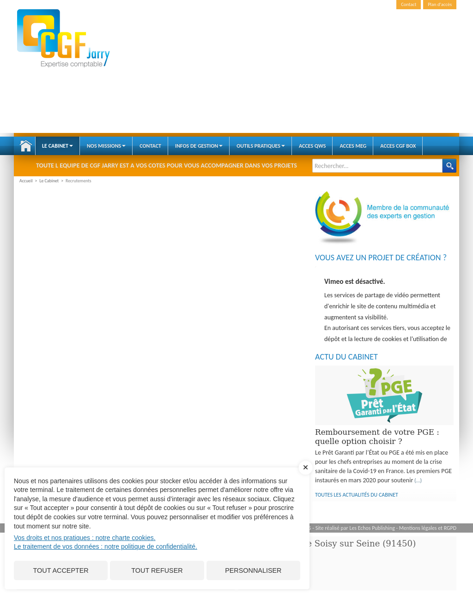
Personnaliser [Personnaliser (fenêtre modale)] (253, 570)
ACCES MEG (353, 146)
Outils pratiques (260, 146)
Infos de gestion (199, 146)
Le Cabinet (57, 146)
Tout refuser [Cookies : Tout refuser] (156, 570)
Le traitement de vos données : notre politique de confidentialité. (105, 546)
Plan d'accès (440, 4)
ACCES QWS (312, 146)
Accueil (26, 146)
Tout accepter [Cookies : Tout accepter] (61, 570)
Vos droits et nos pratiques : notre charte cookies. (85, 537)
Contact (408, 4)
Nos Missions (106, 146)
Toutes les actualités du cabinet (356, 495)
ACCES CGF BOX (398, 146)
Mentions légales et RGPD (427, 528)
